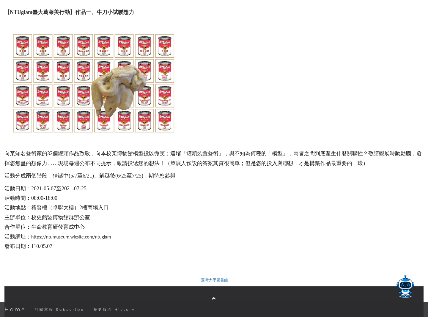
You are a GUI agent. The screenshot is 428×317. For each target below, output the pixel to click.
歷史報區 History (114, 309)
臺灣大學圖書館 (214, 280)
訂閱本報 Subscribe (59, 309)
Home (15, 309)
